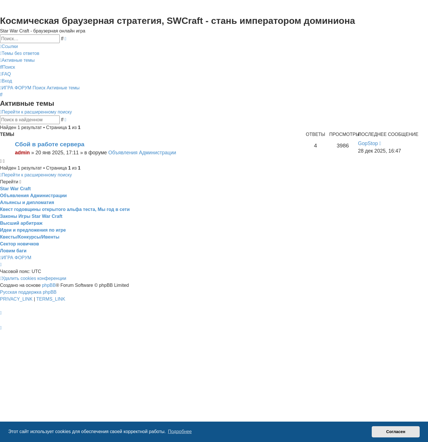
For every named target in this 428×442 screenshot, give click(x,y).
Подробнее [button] (180, 431)
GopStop (368, 143)
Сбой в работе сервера (49, 144)
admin (22, 152)
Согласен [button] (395, 431)
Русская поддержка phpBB (28, 292)
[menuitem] (19, 53)
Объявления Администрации (142, 152)
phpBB (49, 285)
